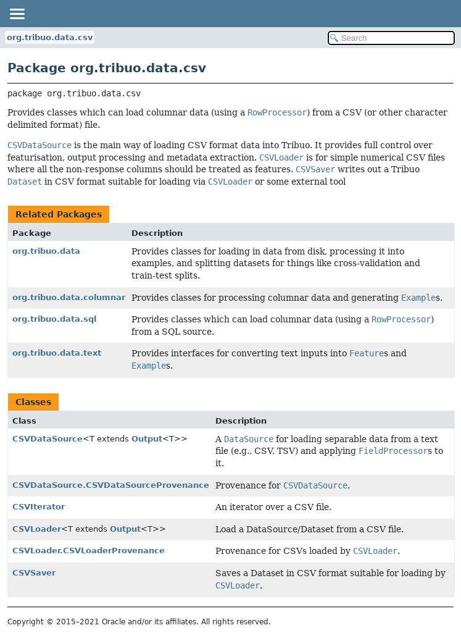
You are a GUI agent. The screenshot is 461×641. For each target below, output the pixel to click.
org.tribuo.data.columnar (68, 297)
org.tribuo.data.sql (54, 319)
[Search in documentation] (391, 38)
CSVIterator (38, 506)
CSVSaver (34, 572)
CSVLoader (36, 529)
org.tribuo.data (46, 251)
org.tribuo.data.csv (50, 37)
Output (146, 438)
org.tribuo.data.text (56, 353)
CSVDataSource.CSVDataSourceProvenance (110, 485)
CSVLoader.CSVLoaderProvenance (88, 550)
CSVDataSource (47, 438)
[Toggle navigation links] (16, 13)
